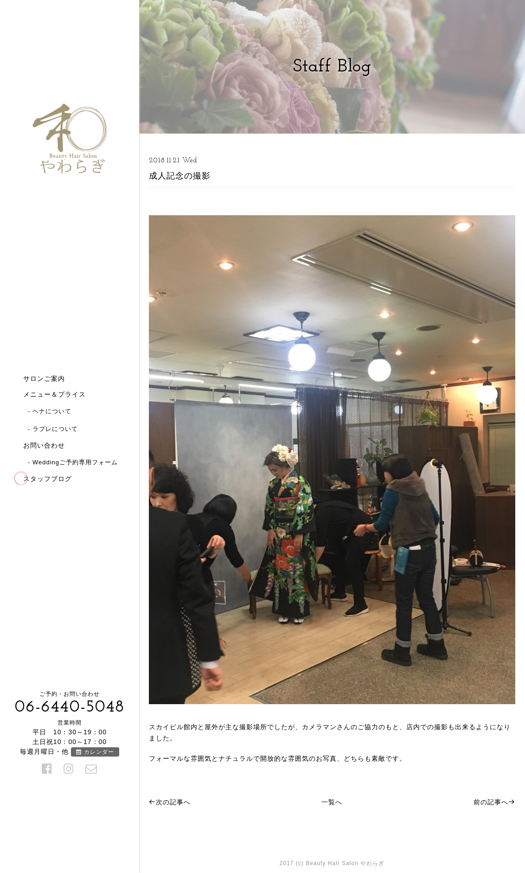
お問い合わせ (44, 445)
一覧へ (331, 802)
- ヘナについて (49, 411)
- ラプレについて (53, 428)
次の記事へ (170, 802)
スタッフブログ (47, 478)
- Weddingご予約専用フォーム (73, 462)
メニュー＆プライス (54, 394)
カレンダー (95, 752)
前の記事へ (494, 802)
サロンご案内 (44, 378)
